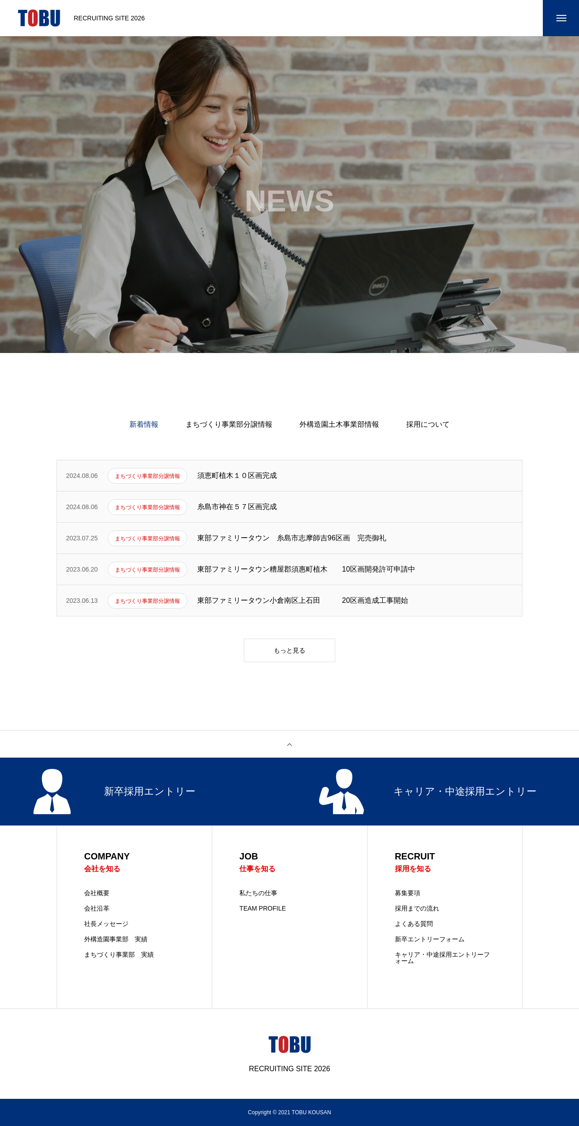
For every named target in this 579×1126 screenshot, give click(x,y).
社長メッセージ (106, 924)
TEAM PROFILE (262, 908)
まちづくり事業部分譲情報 (228, 424)
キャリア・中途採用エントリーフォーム (442, 957)
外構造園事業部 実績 (115, 939)
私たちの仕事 (258, 893)
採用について (428, 424)
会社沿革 (96, 908)
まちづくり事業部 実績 (119, 954)
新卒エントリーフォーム (430, 939)
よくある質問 (414, 924)
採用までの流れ (417, 908)
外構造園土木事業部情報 (339, 424)
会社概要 (96, 893)
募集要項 (407, 893)
